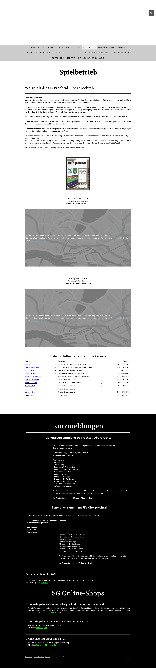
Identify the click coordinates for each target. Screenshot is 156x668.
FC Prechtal (58, 58)
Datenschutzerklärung (38, 240)
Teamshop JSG (41, 628)
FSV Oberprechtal (121, 53)
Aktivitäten (57, 47)
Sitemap (47, 657)
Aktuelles (43, 47)
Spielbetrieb (89, 47)
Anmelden (128, 659)
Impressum (28, 657)
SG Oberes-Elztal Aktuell (65, 53)
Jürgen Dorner (30, 373)
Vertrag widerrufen (58, 657)
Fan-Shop (45, 53)
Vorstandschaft (107, 47)
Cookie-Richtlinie (116, 235)
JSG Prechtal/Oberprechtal (95, 53)
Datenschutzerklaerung (91, 58)
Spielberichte (73, 47)
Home (33, 47)
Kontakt (71, 58)
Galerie (121, 47)
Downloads (32, 53)
